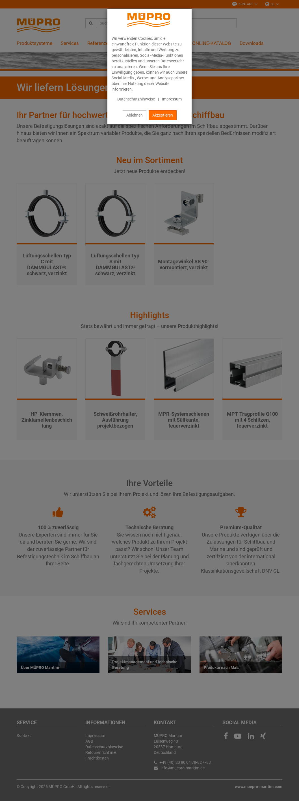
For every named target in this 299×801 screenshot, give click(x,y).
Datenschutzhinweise (136, 99)
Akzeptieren (162, 115)
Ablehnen (134, 115)
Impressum (172, 99)
